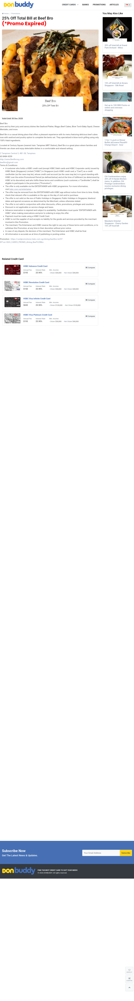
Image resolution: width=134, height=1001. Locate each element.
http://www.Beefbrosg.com (12, 159)
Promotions (15, 13)
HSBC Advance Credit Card (35, 266)
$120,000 (58, 305)
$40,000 (76, 273)
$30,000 (58, 273)
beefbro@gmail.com (9, 162)
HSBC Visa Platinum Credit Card (37, 315)
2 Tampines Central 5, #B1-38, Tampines (17, 153)
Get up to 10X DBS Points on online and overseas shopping (117, 107)
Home (5, 13)
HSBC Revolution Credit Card (36, 282)
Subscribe (125, 853)
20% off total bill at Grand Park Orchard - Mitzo (116, 46)
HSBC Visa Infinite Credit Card (36, 298)
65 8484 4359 (6, 156)
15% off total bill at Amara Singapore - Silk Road (116, 84)
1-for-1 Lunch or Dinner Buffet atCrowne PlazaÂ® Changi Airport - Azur (116, 142)
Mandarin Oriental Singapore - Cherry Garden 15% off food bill (116, 223)
